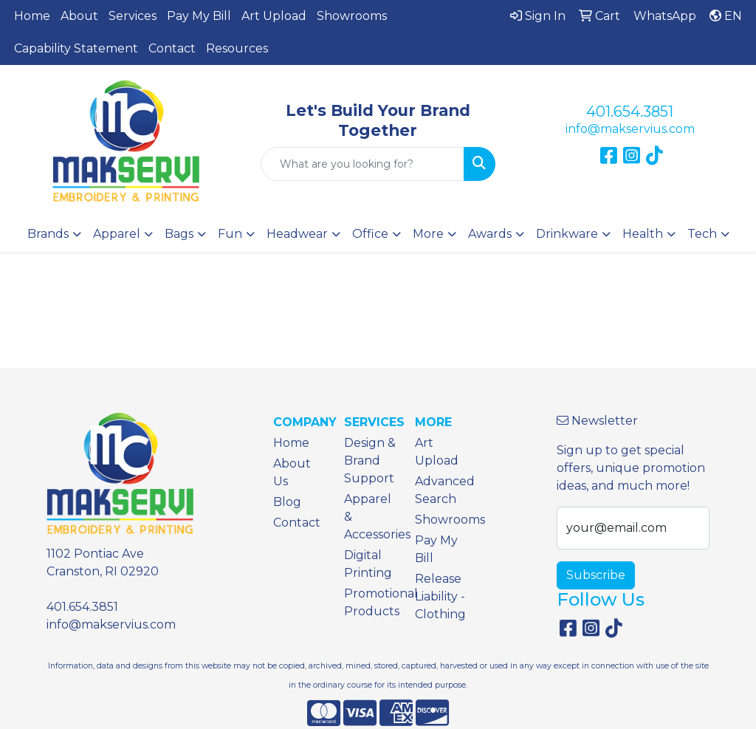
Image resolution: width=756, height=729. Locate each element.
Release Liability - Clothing (440, 596)
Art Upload (273, 16)
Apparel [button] (116, 234)
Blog (287, 502)
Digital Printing (368, 564)
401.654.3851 (629, 111)
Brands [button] (48, 234)
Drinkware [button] (567, 234)
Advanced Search (441, 490)
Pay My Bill (199, 16)
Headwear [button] (297, 234)
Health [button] (642, 234)
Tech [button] (702, 234)
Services (133, 16)
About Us (292, 472)
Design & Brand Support (370, 460)
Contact (172, 48)
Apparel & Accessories (370, 516)
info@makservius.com (630, 129)
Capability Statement (76, 48)
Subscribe (595, 575)
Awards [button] (490, 234)
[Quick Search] (362, 164)
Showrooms (352, 16)
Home (32, 16)
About (79, 16)
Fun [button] (230, 234)
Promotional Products (370, 602)
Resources (237, 48)
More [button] (428, 234)
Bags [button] (179, 234)
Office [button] (370, 234)
